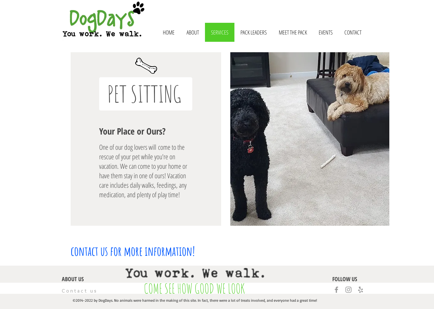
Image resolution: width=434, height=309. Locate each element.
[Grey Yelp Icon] (360, 290)
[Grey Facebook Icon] (336, 290)
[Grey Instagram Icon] (348, 290)
